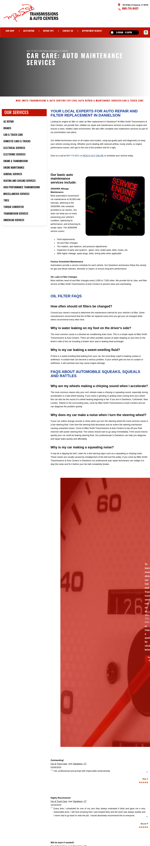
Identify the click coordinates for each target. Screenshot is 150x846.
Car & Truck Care (59, 769)
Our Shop (10, 30)
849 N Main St (45, 50)
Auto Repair (28, 30)
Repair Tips (48, 30)
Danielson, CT (80, 769)
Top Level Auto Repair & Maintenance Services (94, 105)
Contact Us (68, 30)
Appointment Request (92, 30)
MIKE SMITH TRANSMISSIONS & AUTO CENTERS (40, 105)
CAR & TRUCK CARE (133, 105)
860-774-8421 (130, 8)
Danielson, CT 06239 (59, 50)
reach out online (93, 161)
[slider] (143, 787)
